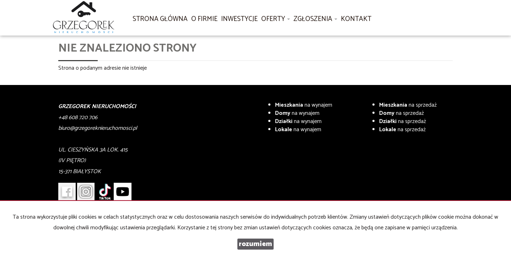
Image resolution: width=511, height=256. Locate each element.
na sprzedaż (408, 105)
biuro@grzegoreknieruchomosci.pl (97, 128)
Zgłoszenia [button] (315, 19)
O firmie (204, 19)
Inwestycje (239, 19)
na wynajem (303, 105)
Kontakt (356, 19)
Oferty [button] (275, 19)
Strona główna (160, 19)
